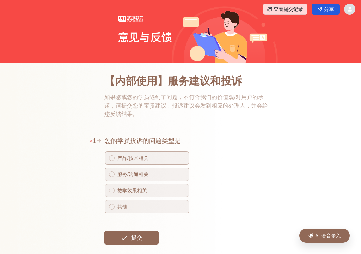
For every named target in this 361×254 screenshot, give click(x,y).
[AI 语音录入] (324, 236)
